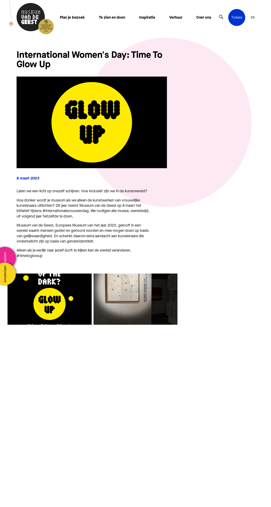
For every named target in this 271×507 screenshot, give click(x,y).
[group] (50, 299)
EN (253, 17)
